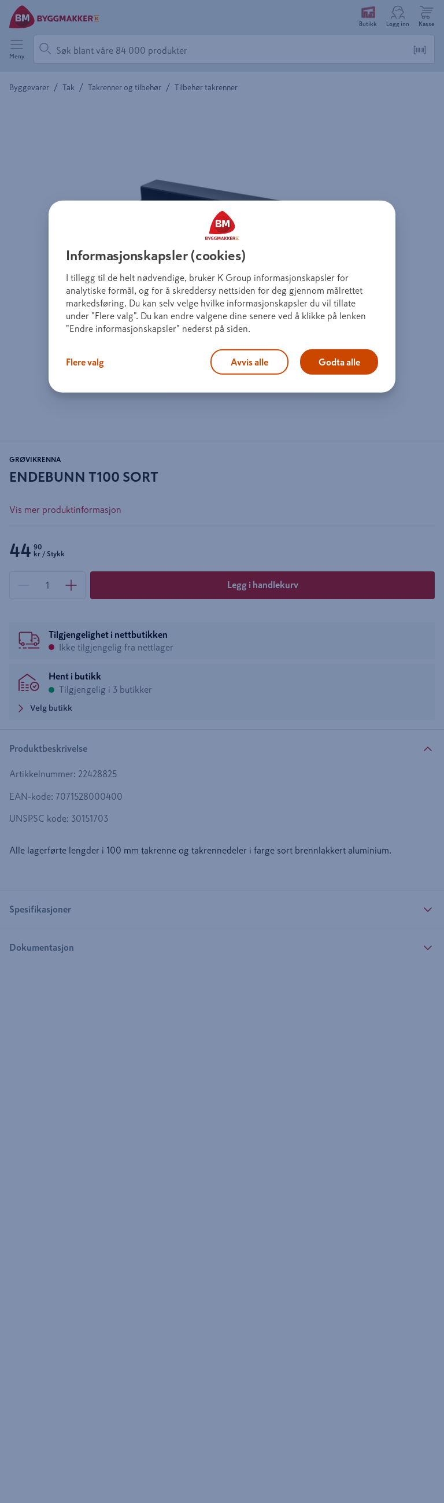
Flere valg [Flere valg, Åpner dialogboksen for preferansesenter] (85, 362)
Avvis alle (249, 362)
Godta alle (339, 362)
